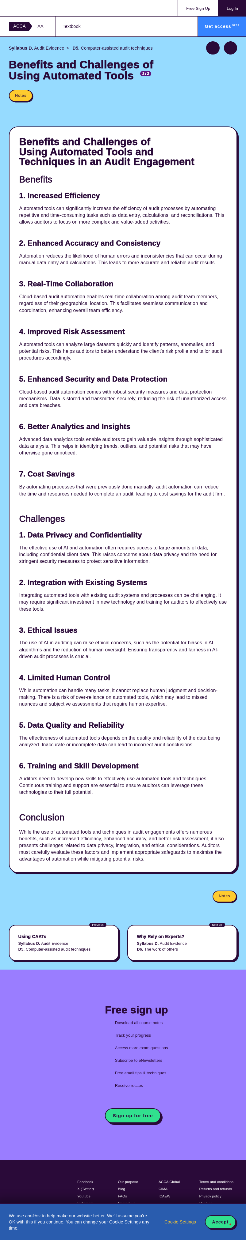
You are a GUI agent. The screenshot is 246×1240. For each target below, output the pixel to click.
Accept (220, 1221)
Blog (121, 1189)
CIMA (163, 1189)
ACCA (19, 26)
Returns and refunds (215, 1189)
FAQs (122, 1196)
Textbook (72, 26)
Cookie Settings (180, 1221)
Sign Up (198, 8)
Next (230, 48)
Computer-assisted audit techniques (112, 48)
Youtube (83, 1196)
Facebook (85, 1182)
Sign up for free (133, 1115)
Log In (232, 8)
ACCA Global (169, 1182)
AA (40, 26)
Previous (212, 48)
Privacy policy (210, 1196)
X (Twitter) (85, 1189)
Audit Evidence (36, 48)
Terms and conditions (216, 1182)
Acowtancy (34, 8)
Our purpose (128, 1182)
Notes (20, 95)
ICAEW (164, 1196)
